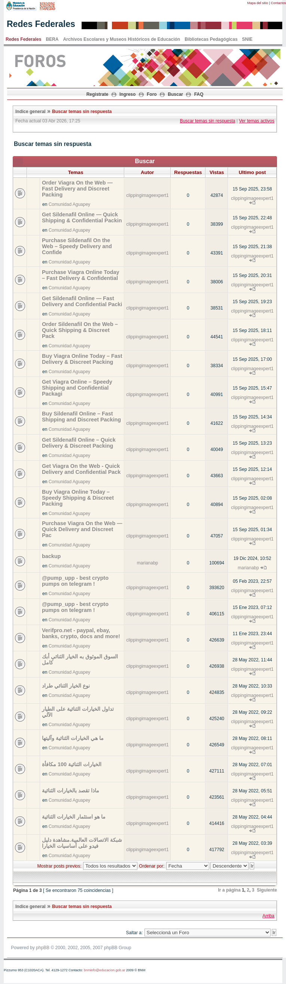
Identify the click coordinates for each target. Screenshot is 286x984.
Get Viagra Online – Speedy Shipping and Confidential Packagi (77, 388)
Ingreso (127, 94)
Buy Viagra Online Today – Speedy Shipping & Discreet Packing (78, 498)
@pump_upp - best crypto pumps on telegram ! (75, 581)
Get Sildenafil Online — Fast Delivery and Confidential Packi (82, 301)
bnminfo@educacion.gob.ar (104, 970)
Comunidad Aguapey (69, 204)
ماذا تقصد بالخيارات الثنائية (70, 790)
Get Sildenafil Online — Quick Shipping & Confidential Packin (82, 217)
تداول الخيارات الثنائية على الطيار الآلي (78, 712)
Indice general (30, 111)
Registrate (97, 94)
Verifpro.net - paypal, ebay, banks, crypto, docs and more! (81, 633)
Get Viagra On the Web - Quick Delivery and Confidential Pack (81, 469)
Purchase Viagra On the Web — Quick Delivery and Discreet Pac (82, 529)
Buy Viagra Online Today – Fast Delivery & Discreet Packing (82, 359)
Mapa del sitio (257, 3)
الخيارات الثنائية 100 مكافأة (71, 764)
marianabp (147, 563)
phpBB (42, 947)
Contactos (278, 3)
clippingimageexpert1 (147, 195)
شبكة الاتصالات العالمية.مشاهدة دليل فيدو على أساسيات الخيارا (82, 843)
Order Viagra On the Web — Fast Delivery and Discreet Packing (77, 189)
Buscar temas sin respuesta (82, 111)
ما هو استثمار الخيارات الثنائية (74, 817)
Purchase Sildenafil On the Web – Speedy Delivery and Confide (77, 246)
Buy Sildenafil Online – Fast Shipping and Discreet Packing (81, 417)
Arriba (268, 915)
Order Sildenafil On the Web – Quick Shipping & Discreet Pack (80, 330)
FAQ (199, 94)
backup (51, 556)
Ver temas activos (256, 121)
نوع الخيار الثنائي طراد (66, 686)
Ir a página (229, 890)
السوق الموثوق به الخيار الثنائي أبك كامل (80, 659)
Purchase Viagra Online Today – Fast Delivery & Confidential (80, 275)
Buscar (175, 94)
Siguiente (267, 890)
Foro (152, 94)
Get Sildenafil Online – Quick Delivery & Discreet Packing (79, 443)
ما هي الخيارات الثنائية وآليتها (73, 738)
